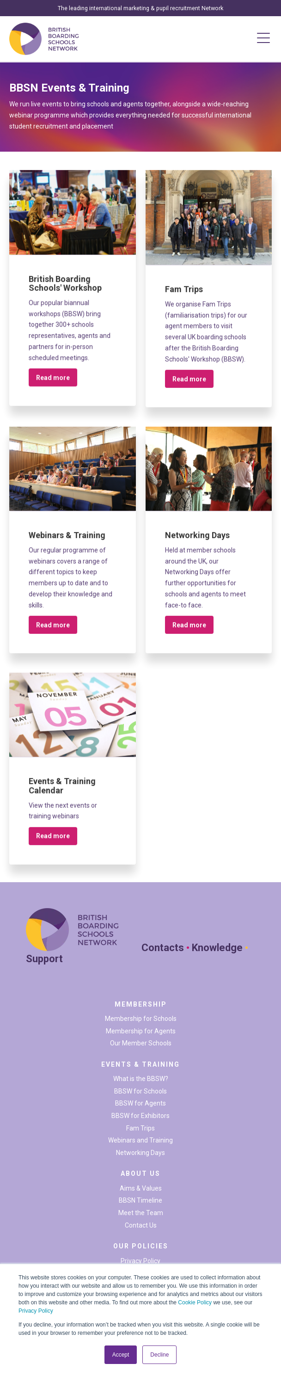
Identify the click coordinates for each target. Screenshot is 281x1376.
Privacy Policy (35, 1311)
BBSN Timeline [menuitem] (140, 1200)
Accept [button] (120, 1354)
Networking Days (197, 541)
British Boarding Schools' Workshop (65, 289)
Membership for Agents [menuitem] (141, 1031)
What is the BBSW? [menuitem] (140, 1078)
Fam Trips (184, 295)
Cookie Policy (195, 1302)
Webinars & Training (67, 541)
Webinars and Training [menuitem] (140, 1140)
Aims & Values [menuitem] (141, 1188)
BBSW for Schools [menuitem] (140, 1091)
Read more (53, 383)
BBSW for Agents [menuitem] (140, 1103)
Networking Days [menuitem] (140, 1152)
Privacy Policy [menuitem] (140, 1261)
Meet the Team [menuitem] (140, 1212)
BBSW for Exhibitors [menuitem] (140, 1115)
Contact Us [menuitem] (141, 1225)
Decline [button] (159, 1354)
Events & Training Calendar (62, 791)
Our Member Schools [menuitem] (140, 1043)
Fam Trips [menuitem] (140, 1128)
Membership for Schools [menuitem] (141, 1018)
